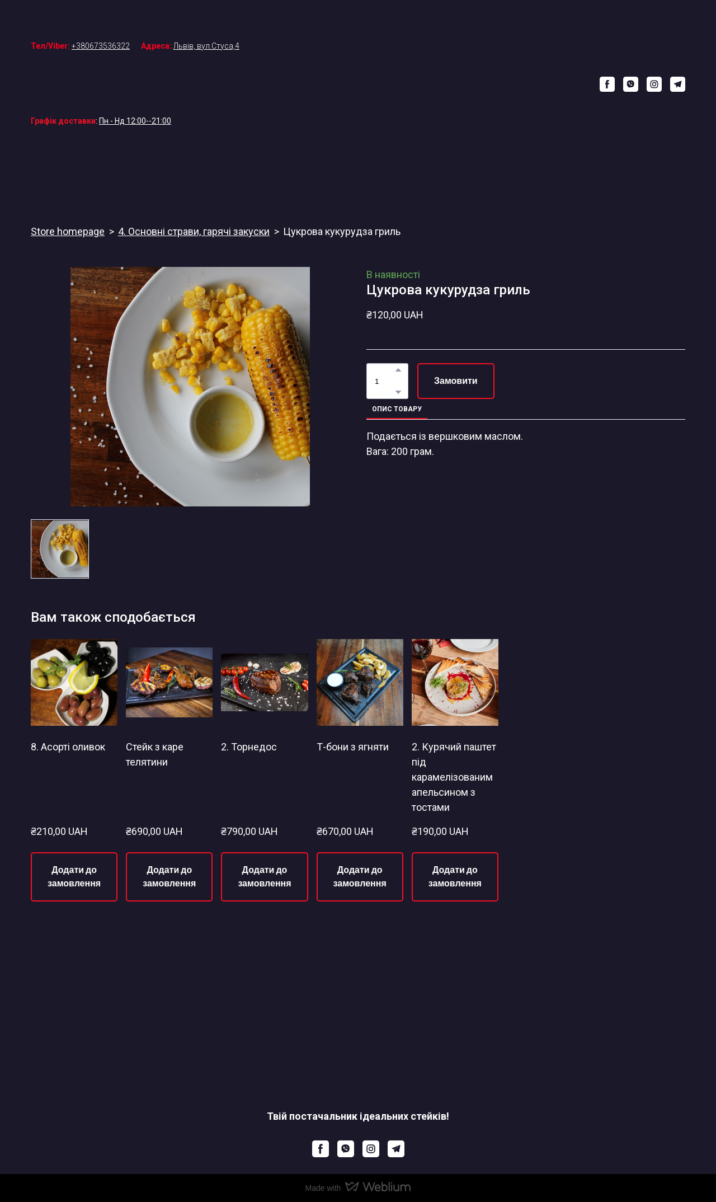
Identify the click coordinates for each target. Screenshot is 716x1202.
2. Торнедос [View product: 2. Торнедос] (249, 747)
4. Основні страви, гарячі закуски (194, 231)
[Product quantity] (384, 381)
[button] (607, 84)
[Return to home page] (366, 84)
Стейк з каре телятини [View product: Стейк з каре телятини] (154, 754)
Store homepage (68, 231)
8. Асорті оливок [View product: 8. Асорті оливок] (68, 747)
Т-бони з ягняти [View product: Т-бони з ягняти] (353, 747)
